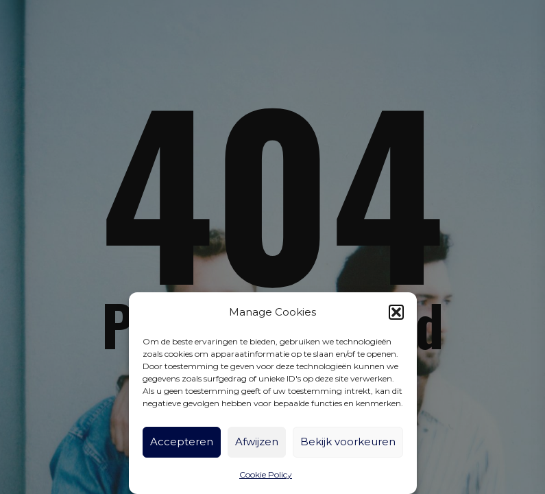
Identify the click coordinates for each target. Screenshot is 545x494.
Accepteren (181, 441)
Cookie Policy (265, 474)
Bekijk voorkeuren (348, 441)
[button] (396, 312)
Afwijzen (256, 441)
